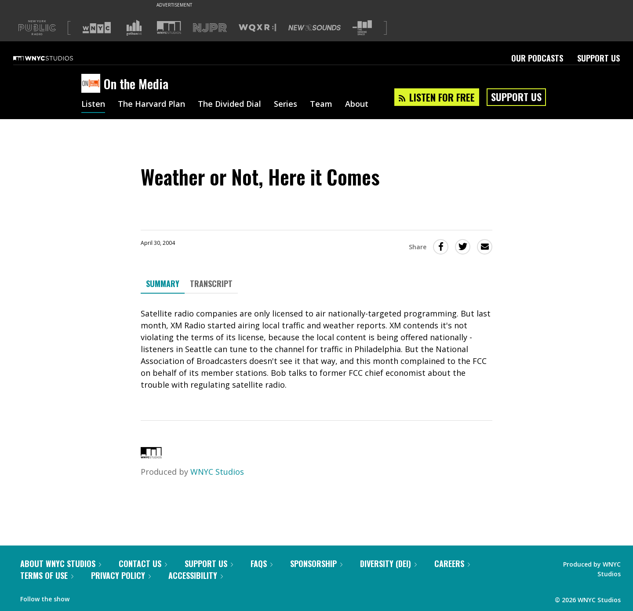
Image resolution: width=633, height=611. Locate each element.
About (356, 105)
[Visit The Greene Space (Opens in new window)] (362, 28)
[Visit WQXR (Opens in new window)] (257, 28)
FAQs (262, 563)
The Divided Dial (229, 105)
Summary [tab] (162, 283)
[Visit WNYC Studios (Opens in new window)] (169, 27)
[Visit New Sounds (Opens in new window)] (314, 28)
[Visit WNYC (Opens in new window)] (97, 27)
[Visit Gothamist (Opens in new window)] (134, 28)
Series (285, 105)
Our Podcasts (537, 58)
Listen (93, 105)
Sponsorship (316, 563)
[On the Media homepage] (92, 84)
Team (321, 105)
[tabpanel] (316, 349)
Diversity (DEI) (388, 563)
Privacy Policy (121, 575)
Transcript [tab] (211, 283)
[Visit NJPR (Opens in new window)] (210, 28)
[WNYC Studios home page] (54, 58)
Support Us (598, 58)
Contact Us (143, 563)
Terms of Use (46, 575)
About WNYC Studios (60, 563)
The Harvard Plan (151, 105)
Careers (452, 563)
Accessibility (195, 575)
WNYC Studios (217, 471)
